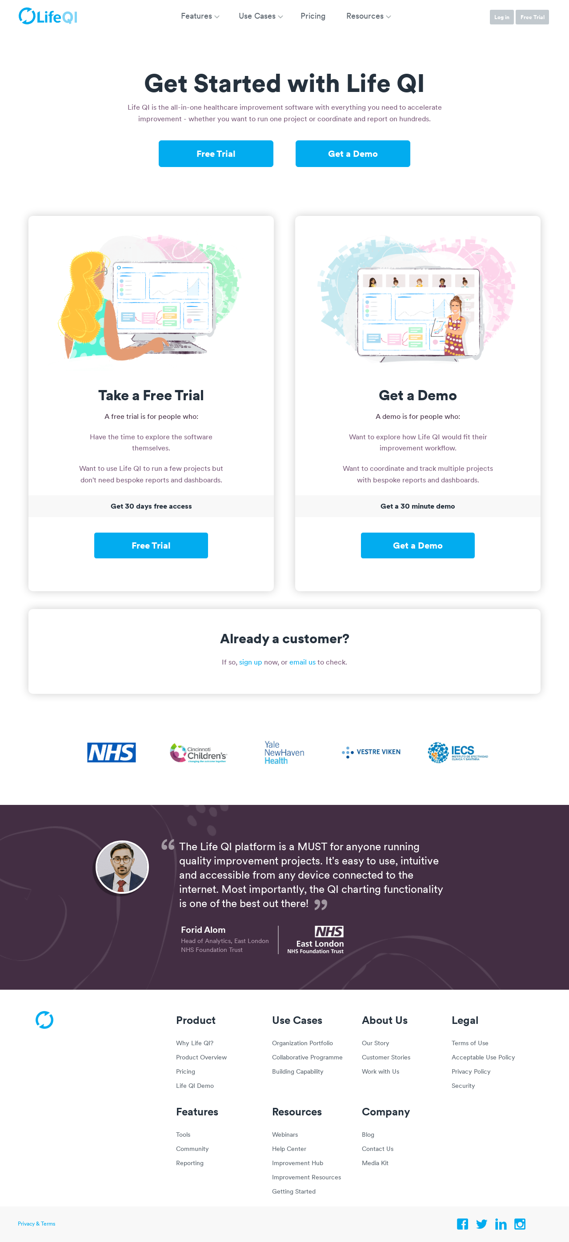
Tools (183, 1135)
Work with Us (380, 1072)
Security (463, 1086)
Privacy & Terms (36, 1224)
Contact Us (377, 1149)
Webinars (285, 1135)
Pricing (185, 1072)
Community (192, 1149)
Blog (368, 1135)
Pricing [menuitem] (313, 16)
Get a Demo (353, 153)
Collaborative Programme (307, 1058)
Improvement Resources (306, 1177)
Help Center (289, 1149)
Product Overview (201, 1058)
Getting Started (294, 1192)
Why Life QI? (194, 1043)
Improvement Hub (297, 1163)
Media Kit (375, 1163)
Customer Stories (386, 1058)
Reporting (190, 1163)
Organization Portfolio (302, 1043)
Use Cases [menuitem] (257, 16)
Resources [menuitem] (365, 16)
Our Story (375, 1043)
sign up (250, 662)
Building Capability (298, 1072)
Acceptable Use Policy (483, 1058)
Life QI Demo (195, 1086)
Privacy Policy (471, 1072)
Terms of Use (470, 1043)
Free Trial (533, 17)
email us (302, 662)
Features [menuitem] (196, 16)
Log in (501, 17)
